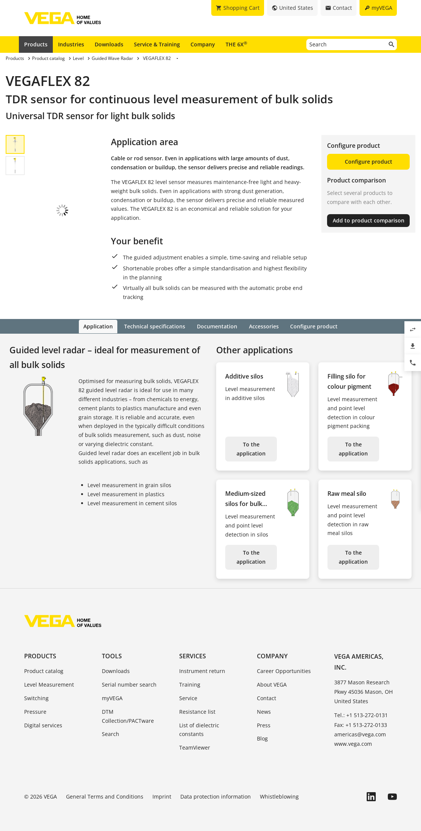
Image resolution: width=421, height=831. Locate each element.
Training (189, 684)
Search (110, 733)
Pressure (35, 710)
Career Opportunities (284, 670)
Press (263, 724)
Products (36, 44)
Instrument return (202, 670)
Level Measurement (49, 684)
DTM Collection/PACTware (128, 715)
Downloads (109, 44)
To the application (251, 448)
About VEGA (272, 684)
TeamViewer (194, 747)
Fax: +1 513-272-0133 (360, 724)
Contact (266, 697)
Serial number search (129, 684)
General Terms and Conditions (104, 795)
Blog (262, 738)
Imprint (161, 795)
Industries (71, 44)
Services (192, 656)
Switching (36, 697)
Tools (112, 656)
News (264, 710)
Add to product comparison (368, 220)
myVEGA (112, 697)
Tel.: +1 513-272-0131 (361, 714)
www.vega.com (353, 743)
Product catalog (43, 670)
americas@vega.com (360, 733)
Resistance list (197, 710)
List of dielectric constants (199, 729)
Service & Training (157, 44)
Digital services (43, 724)
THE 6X (236, 44)
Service (188, 697)
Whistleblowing (279, 795)
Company (203, 44)
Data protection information (215, 795)
